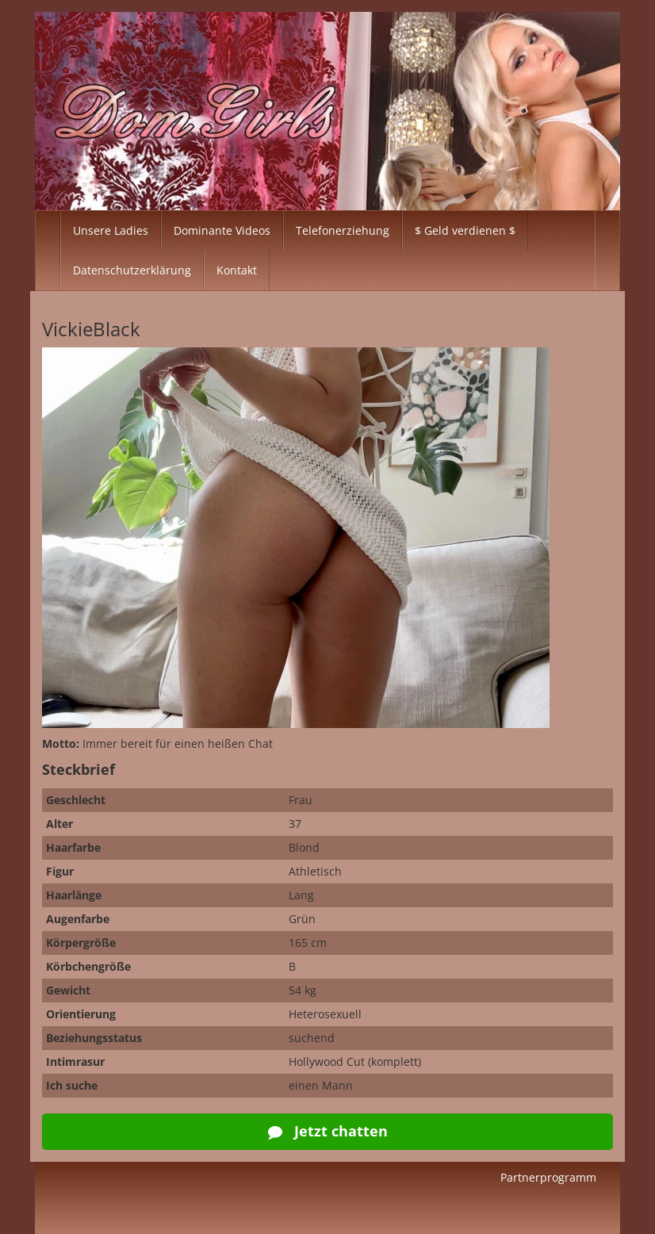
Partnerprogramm (548, 1177)
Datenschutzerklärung (132, 270)
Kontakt (236, 270)
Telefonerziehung (342, 230)
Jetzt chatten (328, 1130)
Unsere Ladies (110, 230)
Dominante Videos (222, 230)
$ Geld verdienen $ (465, 230)
